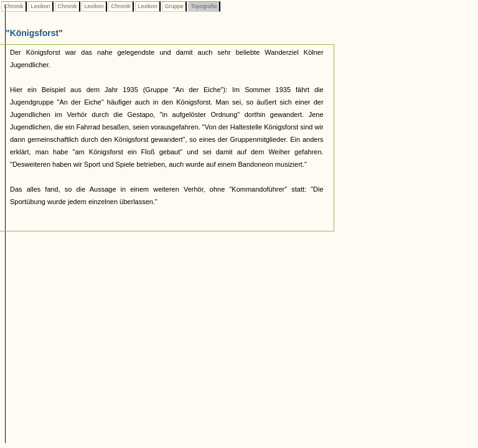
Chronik (13, 6)
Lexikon (40, 6)
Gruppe (174, 6)
